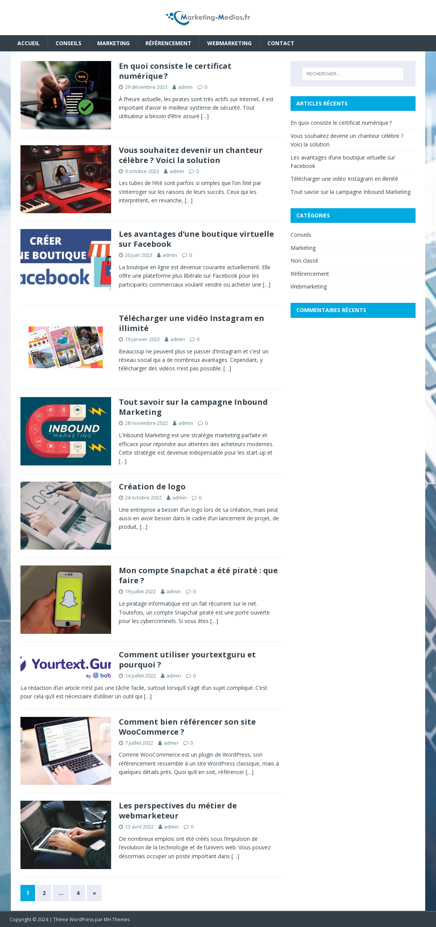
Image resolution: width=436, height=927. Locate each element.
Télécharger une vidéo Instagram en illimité (191, 323)
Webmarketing (229, 43)
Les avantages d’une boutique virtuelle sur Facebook (196, 239)
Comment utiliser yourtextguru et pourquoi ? (187, 659)
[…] (205, 116)
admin (185, 86)
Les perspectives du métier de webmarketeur (178, 810)
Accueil (28, 43)
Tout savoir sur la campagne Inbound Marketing (193, 407)
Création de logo (152, 486)
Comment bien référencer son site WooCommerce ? (187, 726)
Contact (280, 43)
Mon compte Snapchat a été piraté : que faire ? (198, 575)
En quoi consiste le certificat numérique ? (175, 71)
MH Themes (117, 919)
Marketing (113, 43)
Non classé (304, 260)
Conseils (68, 43)
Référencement (168, 43)
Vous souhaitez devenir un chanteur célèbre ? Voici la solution (191, 155)
